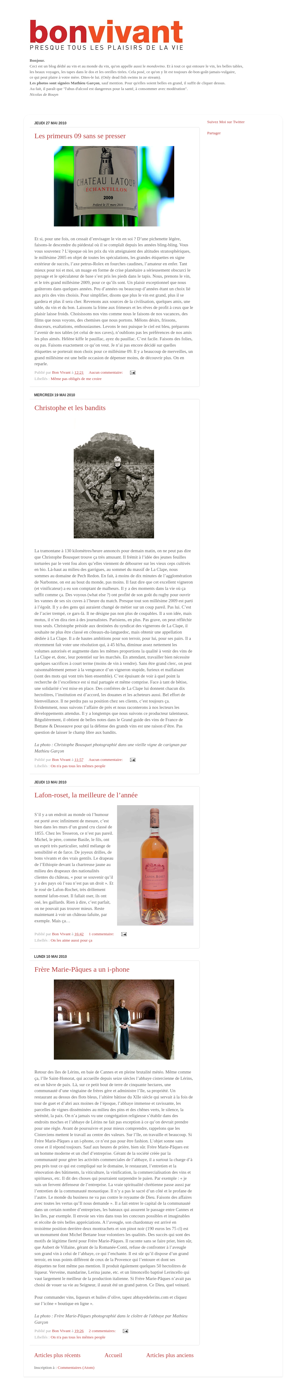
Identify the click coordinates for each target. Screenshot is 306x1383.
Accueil (113, 1355)
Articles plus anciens (169, 1355)
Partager (214, 133)
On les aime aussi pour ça (71, 940)
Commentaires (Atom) (76, 1367)
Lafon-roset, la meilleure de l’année (86, 795)
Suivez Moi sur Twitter (226, 122)
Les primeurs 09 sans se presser (80, 136)
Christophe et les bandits (70, 408)
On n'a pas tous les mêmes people (78, 766)
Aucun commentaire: (106, 372)
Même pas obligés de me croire (76, 378)
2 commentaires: (103, 1330)
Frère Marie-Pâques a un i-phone (82, 969)
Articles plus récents (57, 1355)
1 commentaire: (102, 934)
